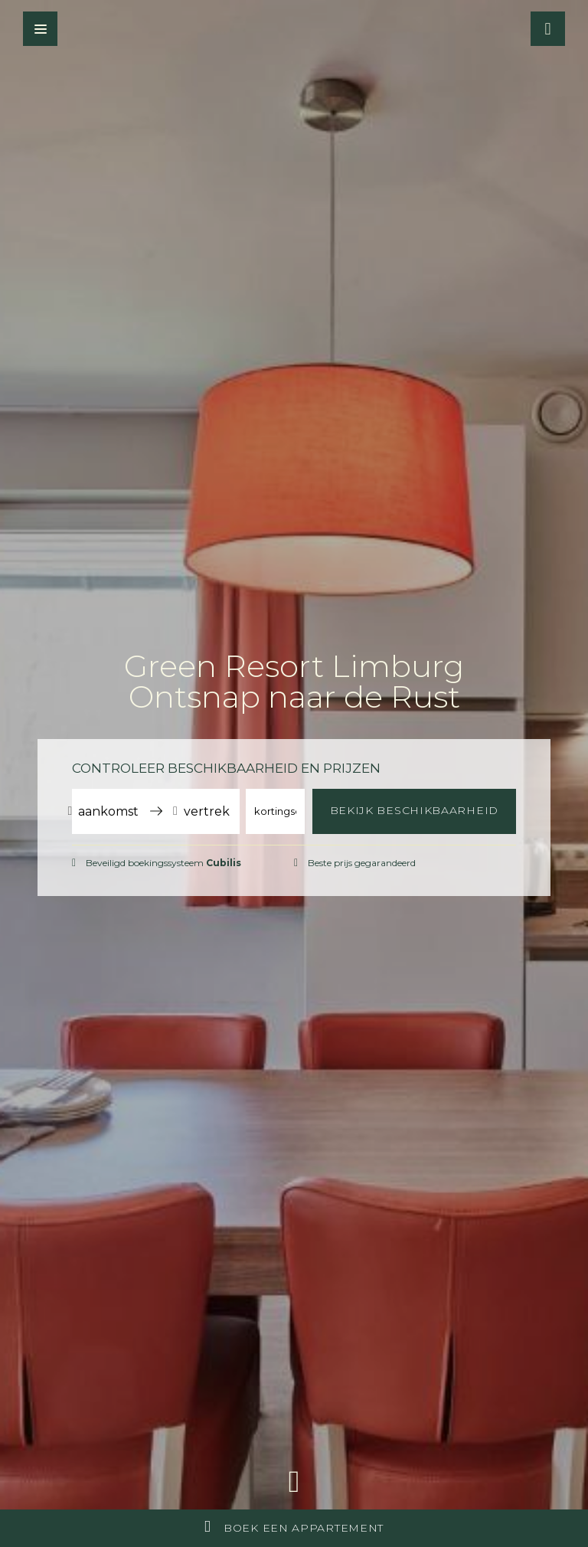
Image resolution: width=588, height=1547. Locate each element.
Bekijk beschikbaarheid (414, 810)
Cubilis (223, 862)
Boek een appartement (294, 1527)
